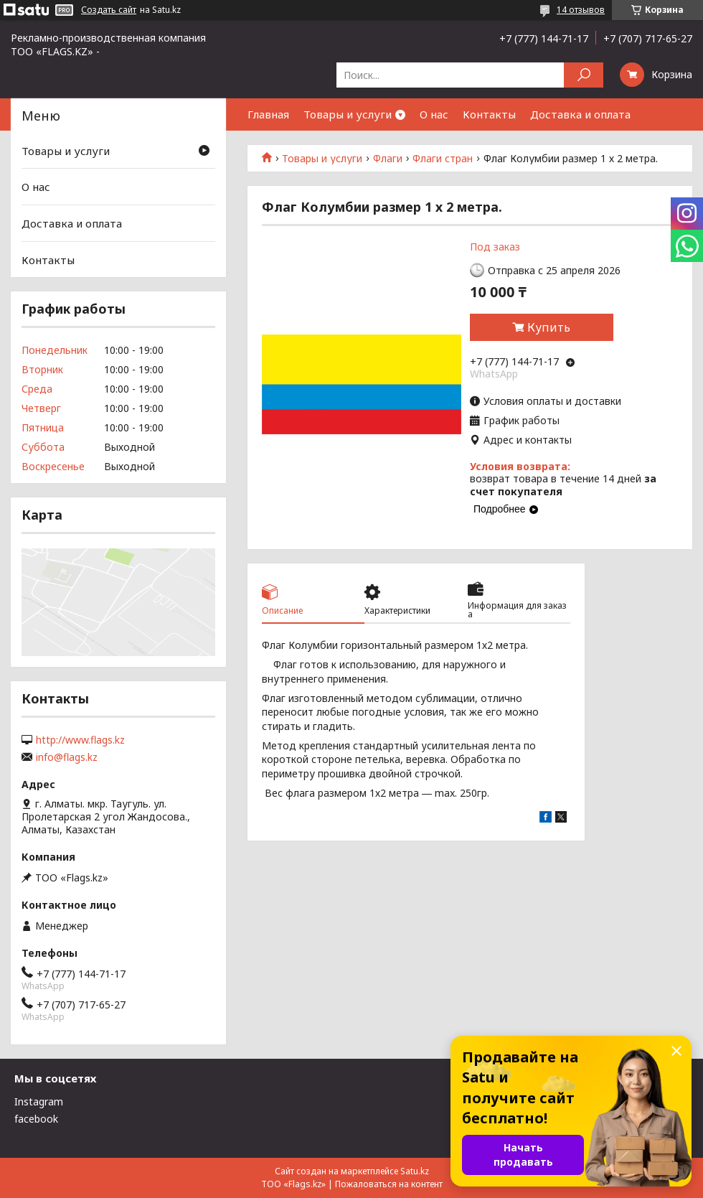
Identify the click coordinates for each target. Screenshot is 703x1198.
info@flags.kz (67, 757)
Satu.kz (414, 1171)
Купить (548, 327)
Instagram (38, 1101)
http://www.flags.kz (80, 740)
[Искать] (583, 75)
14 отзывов (581, 10)
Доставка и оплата (580, 114)
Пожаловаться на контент (389, 1184)
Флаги (387, 158)
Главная (268, 114)
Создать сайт (108, 10)
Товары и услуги (347, 114)
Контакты (489, 114)
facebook (36, 1119)
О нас (434, 114)
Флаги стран (442, 158)
